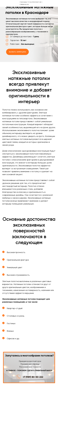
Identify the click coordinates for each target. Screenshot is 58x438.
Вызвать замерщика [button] (17, 52)
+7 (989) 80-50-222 (33, 377)
